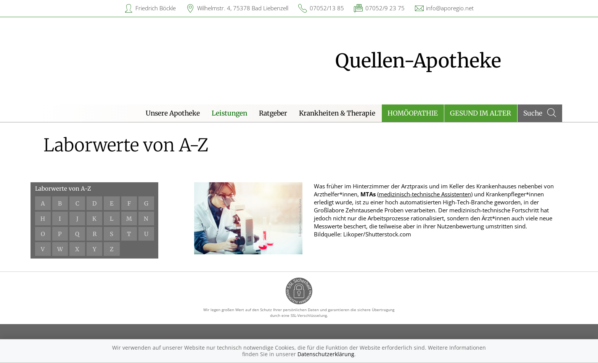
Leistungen (229, 113)
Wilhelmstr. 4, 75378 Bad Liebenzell (242, 8)
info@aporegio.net (450, 8)
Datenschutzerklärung (325, 354)
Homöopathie (412, 113)
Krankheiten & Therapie (337, 113)
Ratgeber (273, 113)
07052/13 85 (327, 8)
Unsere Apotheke (173, 113)
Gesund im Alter (480, 113)
